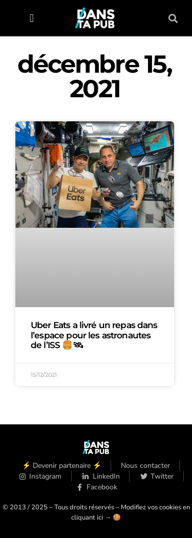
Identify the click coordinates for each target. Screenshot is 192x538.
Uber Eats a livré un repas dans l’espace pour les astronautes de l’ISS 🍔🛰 (94, 335)
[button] (31, 18)
